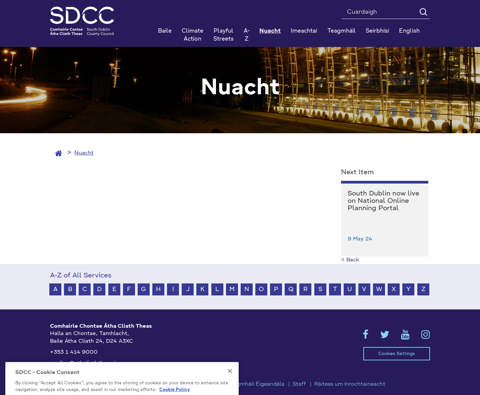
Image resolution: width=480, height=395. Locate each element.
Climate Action (192, 35)
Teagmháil (341, 31)
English (409, 31)
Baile (165, 31)
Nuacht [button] (270, 31)
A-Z (247, 35)
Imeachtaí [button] (304, 31)
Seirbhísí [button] (377, 31)
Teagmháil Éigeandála (256, 384)
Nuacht (84, 153)
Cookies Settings (396, 354)
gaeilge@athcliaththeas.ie (84, 363)
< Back (350, 260)
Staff (299, 384)
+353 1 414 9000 (74, 352)
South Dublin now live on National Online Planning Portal (383, 201)
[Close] (230, 387)
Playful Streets (223, 35)
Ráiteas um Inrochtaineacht (349, 384)
